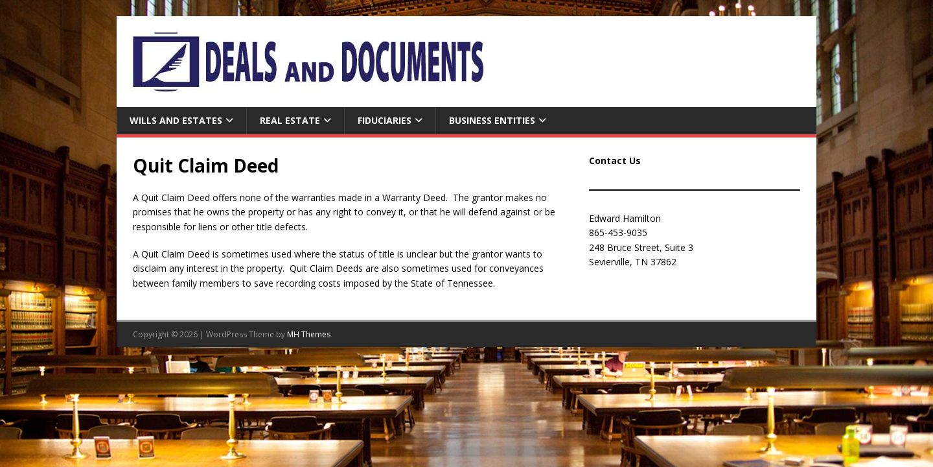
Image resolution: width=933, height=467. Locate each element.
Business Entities (492, 120)
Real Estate (290, 120)
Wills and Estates (176, 120)
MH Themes (308, 334)
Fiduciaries (384, 120)
